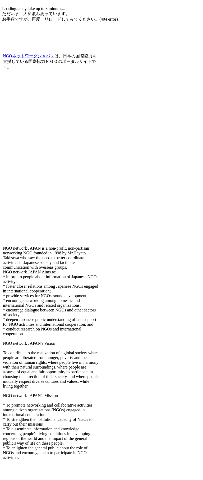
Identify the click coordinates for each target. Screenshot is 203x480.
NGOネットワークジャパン (28, 56)
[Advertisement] (64, 28)
